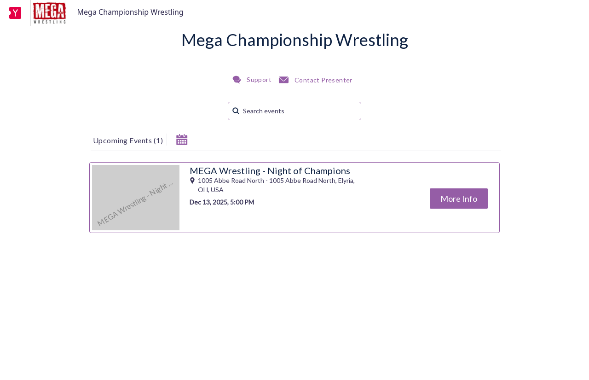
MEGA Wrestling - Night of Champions (270, 170)
